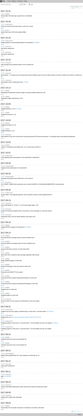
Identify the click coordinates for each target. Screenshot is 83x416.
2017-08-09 (6, 392)
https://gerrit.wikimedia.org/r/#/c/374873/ (22, 317)
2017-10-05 (6, 120)
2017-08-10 (6, 382)
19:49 (2, 166)
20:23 (2, 327)
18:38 (2, 364)
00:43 (2, 287)
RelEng (14, 1)
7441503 (8, 376)
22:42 (2, 129)
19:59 (2, 337)
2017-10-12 (6, 87)
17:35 (2, 24)
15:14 (2, 176)
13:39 (2, 209)
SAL (2, 1)
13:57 (2, 247)
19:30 (2, 145)
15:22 (2, 203)
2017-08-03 (6, 403)
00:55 (2, 276)
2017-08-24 (6, 334)
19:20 (2, 353)
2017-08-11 (6, 371)
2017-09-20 (6, 189)
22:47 (2, 123)
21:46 (2, 155)
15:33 (2, 107)
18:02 (2, 225)
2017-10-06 (6, 104)
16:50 (2, 14)
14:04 (2, 80)
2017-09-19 (6, 200)
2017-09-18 (6, 222)
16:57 (2, 90)
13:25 (2, 214)
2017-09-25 (6, 173)
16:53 (2, 96)
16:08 (2, 30)
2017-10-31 (6, 11)
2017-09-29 (6, 163)
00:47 (2, 282)
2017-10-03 (6, 142)
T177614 (18, 108)
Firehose (19, 1)
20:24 (2, 321)
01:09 (2, 270)
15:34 (2, 235)
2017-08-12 (6, 361)
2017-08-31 (6, 306)
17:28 (2, 395)
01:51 (2, 264)
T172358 (27, 227)
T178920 (36, 42)
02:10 (2, 258)
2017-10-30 (6, 21)
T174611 (50, 311)
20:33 (2, 309)
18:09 (2, 40)
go (32, 4)
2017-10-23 (6, 59)
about (79, 414)
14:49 (2, 62)
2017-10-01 (6, 152)
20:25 (2, 315)
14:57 (2, 182)
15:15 (2, 241)
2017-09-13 (6, 232)
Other (25, 1)
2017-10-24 (6, 37)
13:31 (2, 253)
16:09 (2, 374)
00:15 (2, 299)
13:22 (2, 46)
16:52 (2, 192)
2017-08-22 (6, 350)
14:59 (2, 385)
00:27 (2, 112)
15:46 (2, 134)
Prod (8, 1)
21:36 (2, 73)
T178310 (25, 82)
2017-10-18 (6, 70)
